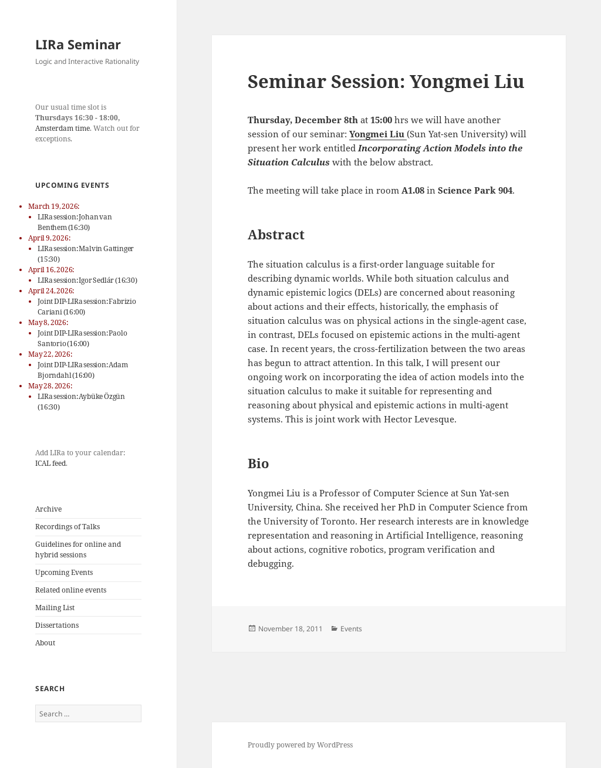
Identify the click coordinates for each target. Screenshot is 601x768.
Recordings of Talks (67, 527)
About (45, 643)
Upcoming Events (64, 572)
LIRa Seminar (78, 44)
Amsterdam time (62, 128)
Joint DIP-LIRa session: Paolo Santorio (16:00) (82, 338)
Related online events (70, 590)
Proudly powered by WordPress (300, 745)
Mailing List (55, 608)
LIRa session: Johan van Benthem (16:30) (75, 222)
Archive (48, 509)
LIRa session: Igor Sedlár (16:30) (87, 280)
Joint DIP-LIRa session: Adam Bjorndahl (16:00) (82, 370)
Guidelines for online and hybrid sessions (78, 549)
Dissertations (57, 625)
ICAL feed (50, 463)
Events (351, 629)
